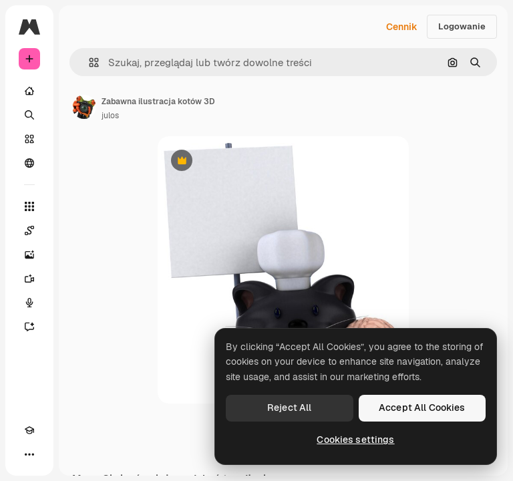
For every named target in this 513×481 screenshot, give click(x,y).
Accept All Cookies (422, 408)
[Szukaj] (29, 115)
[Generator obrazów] (29, 254)
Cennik (401, 27)
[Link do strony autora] (84, 107)
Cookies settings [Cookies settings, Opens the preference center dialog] (355, 440)
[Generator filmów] (29, 278)
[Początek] (29, 91)
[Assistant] (29, 326)
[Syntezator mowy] (29, 302)
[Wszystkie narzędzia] (29, 206)
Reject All (289, 408)
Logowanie (462, 26)
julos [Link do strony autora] (110, 115)
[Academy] (29, 430)
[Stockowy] (29, 139)
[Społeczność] (29, 163)
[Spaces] (29, 230)
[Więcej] (29, 454)
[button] (88, 62)
